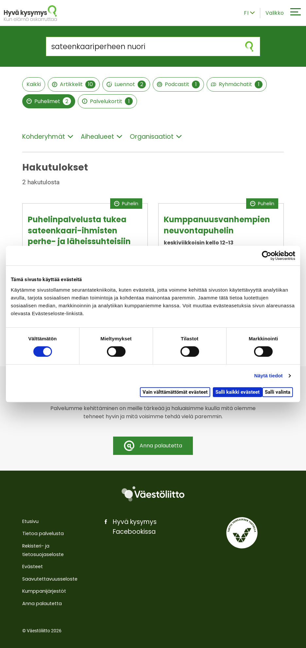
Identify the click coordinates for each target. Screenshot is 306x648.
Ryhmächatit (237, 84)
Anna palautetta (42, 603)
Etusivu (30, 521)
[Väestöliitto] (153, 493)
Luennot (126, 84)
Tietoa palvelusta (43, 533)
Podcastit (178, 84)
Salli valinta (277, 392)
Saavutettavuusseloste (49, 579)
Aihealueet (101, 136)
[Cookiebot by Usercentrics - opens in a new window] (266, 256)
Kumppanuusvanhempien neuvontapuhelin (217, 225)
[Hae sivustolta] (142, 46)
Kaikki (33, 84)
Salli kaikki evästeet (237, 392)
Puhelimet (48, 101)
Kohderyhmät (47, 136)
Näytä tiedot (268, 375)
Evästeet (32, 566)
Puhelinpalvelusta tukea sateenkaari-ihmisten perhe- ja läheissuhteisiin (79, 230)
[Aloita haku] (249, 46)
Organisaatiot (156, 136)
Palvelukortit (107, 101)
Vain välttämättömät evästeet (175, 392)
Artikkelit (73, 84)
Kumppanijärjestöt (44, 591)
